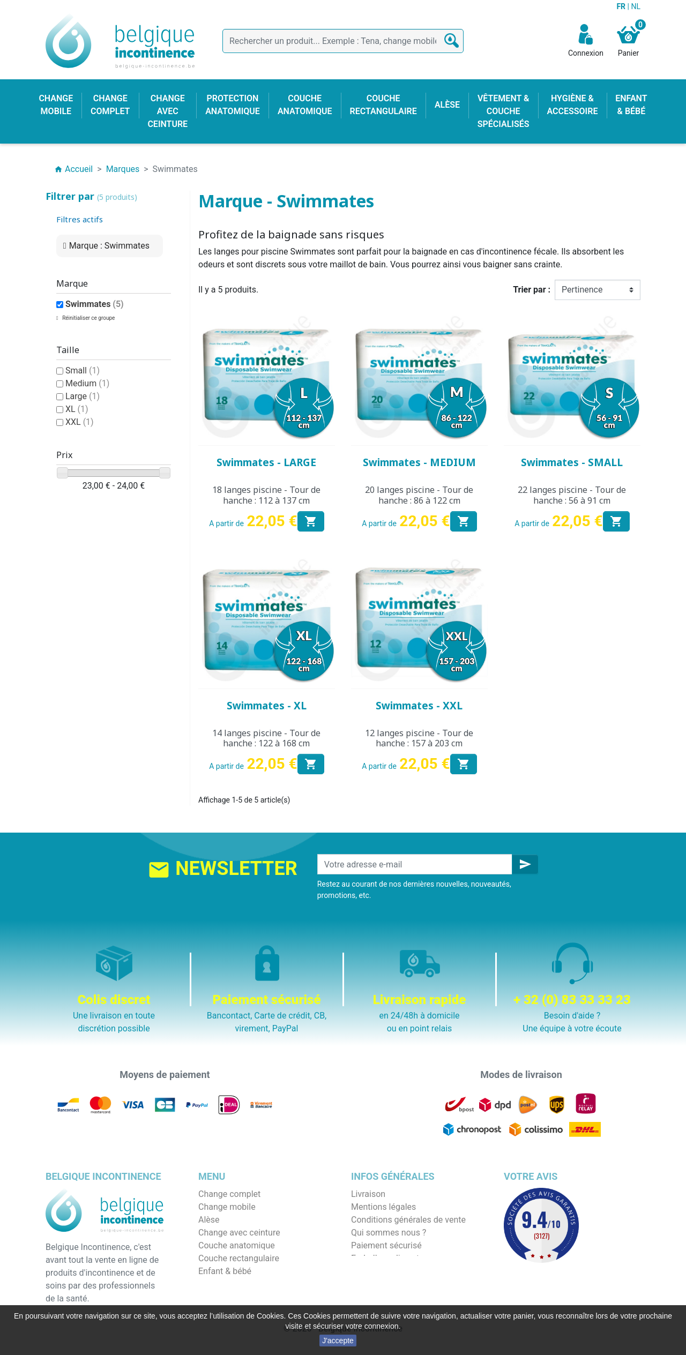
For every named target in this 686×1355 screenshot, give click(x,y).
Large (82, 396)
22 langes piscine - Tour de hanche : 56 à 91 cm (572, 495)
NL (635, 6)
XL (76, 409)
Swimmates (94, 304)
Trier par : (531, 290)
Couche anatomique (236, 1245)
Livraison (368, 1194)
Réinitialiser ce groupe (88, 318)
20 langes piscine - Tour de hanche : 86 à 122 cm (419, 495)
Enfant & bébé (224, 1271)
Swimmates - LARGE (266, 462)
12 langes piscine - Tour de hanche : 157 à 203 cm (419, 738)
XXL (79, 422)
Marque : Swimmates (109, 246)
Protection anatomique (241, 1297)
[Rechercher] (343, 41)
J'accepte (338, 1340)
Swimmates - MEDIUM (419, 462)
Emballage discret (385, 1258)
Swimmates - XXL (419, 706)
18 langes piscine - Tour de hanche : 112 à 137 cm (266, 495)
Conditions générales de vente (408, 1220)
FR (621, 6)
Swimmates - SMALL (572, 462)
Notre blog (371, 1284)
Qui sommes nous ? (388, 1232)
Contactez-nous (381, 1271)
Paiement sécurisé (386, 1245)
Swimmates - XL (267, 706)
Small (82, 370)
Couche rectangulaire (238, 1258)
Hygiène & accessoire (239, 1284)
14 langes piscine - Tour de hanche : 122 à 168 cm (266, 738)
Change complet (229, 1194)
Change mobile (227, 1207)
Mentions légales (383, 1207)
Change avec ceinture (239, 1232)
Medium (87, 383)
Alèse (209, 1220)
